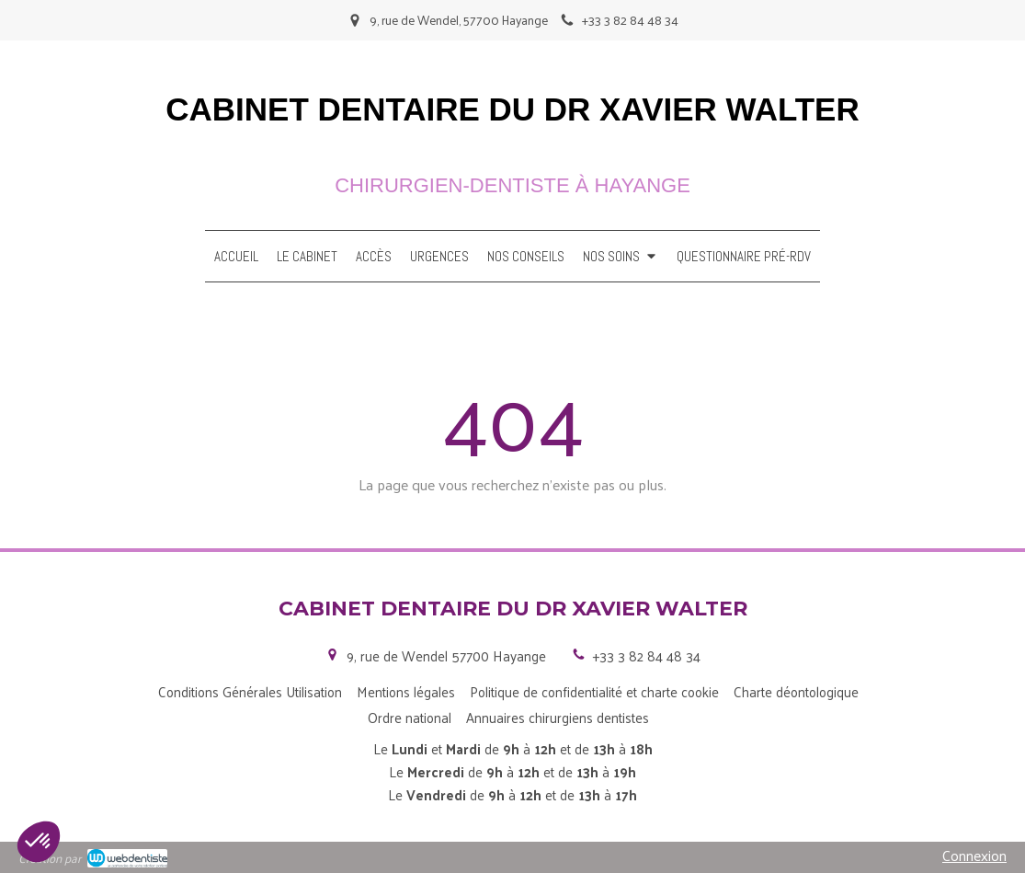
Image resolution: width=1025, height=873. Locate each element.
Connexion (974, 855)
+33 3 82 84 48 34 (646, 655)
